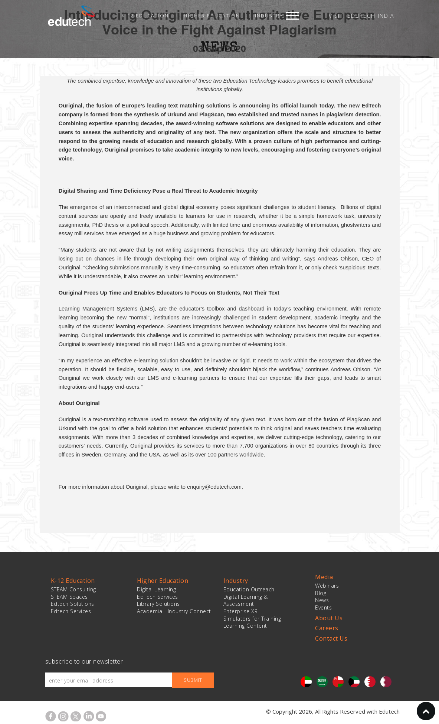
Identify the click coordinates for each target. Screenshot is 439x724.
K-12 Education (145, 15)
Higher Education (212, 15)
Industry (269, 15)
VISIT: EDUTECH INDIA (361, 15)
